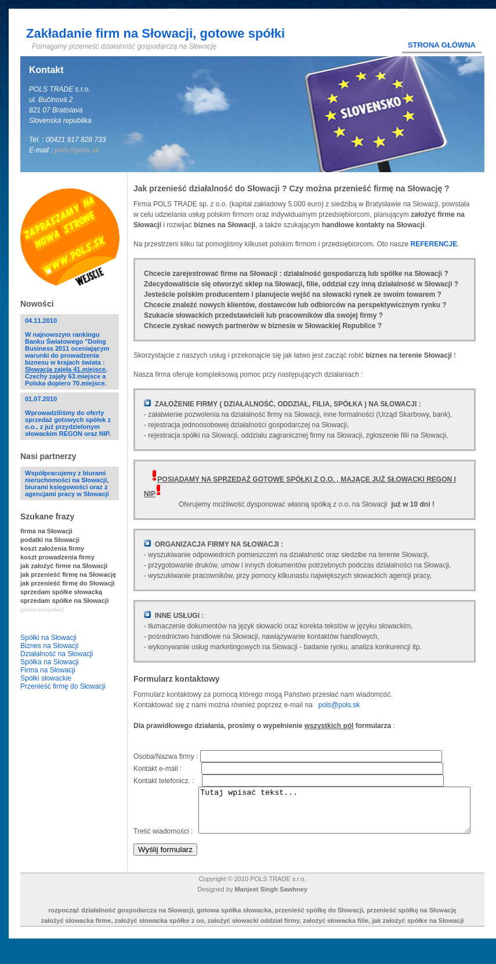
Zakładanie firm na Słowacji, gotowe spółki (155, 33)
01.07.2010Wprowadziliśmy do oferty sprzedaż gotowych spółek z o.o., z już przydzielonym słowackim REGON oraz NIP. (68, 416)
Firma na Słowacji (47, 670)
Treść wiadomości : (165, 791)
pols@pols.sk (77, 150)
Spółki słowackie (45, 678)
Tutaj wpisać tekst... (285, 822)
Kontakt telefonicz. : (167, 781)
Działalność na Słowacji (56, 654)
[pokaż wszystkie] (41, 610)
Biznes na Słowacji (49, 646)
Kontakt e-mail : (167, 769)
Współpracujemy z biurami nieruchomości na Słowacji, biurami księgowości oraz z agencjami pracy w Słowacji (67, 483)
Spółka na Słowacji (49, 662)
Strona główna (442, 45)
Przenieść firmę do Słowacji (63, 686)
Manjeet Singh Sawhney (270, 906)
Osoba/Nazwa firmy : (166, 756)
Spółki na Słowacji (48, 638)
